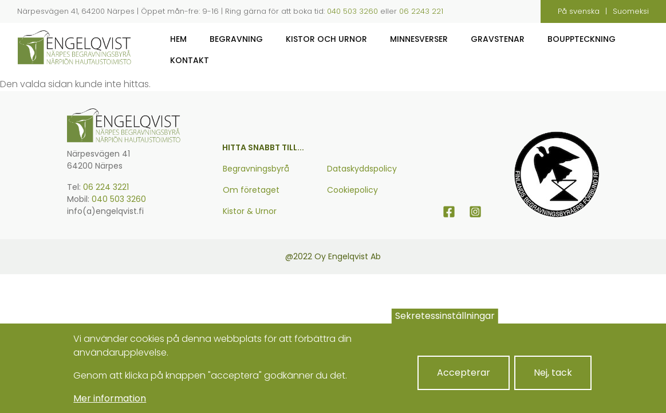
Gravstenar (498, 39)
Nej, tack (553, 380)
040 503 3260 (352, 11)
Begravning (236, 39)
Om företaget (251, 190)
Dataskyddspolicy (362, 168)
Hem (178, 39)
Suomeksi (631, 11)
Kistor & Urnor (250, 211)
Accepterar (463, 380)
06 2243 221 (421, 11)
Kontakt (189, 60)
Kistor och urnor (326, 39)
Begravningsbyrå (256, 168)
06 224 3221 (106, 187)
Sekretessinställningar (445, 323)
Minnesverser (419, 39)
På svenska (579, 11)
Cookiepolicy (352, 190)
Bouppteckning (581, 39)
